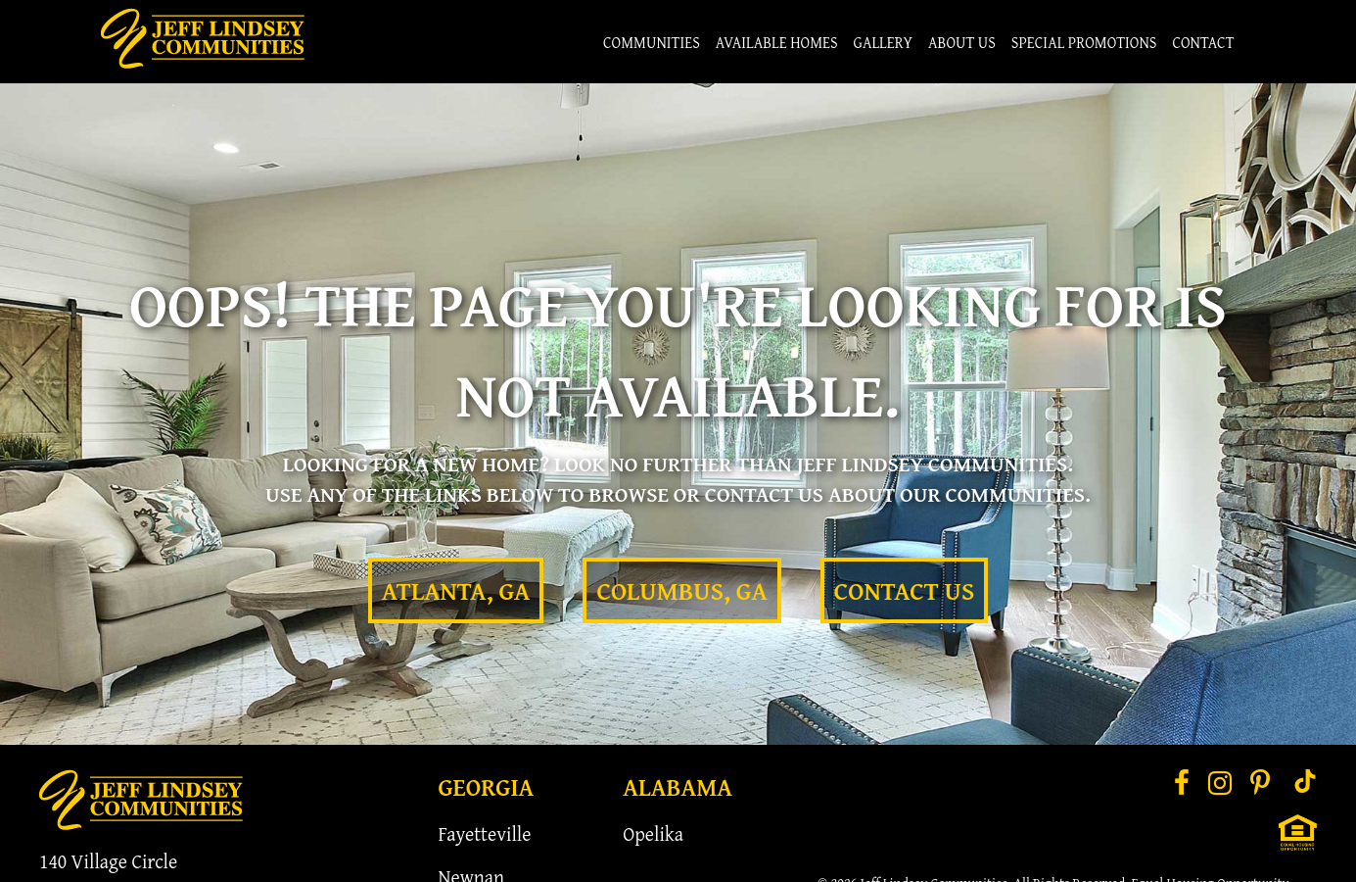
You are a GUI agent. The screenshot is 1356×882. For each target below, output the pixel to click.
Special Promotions (1084, 42)
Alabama (677, 787)
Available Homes (777, 42)
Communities (651, 42)
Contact (1203, 42)
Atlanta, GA (456, 590)
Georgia (487, 787)
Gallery (883, 42)
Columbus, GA (681, 590)
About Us (962, 42)
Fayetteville (485, 833)
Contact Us (904, 590)
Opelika (653, 833)
